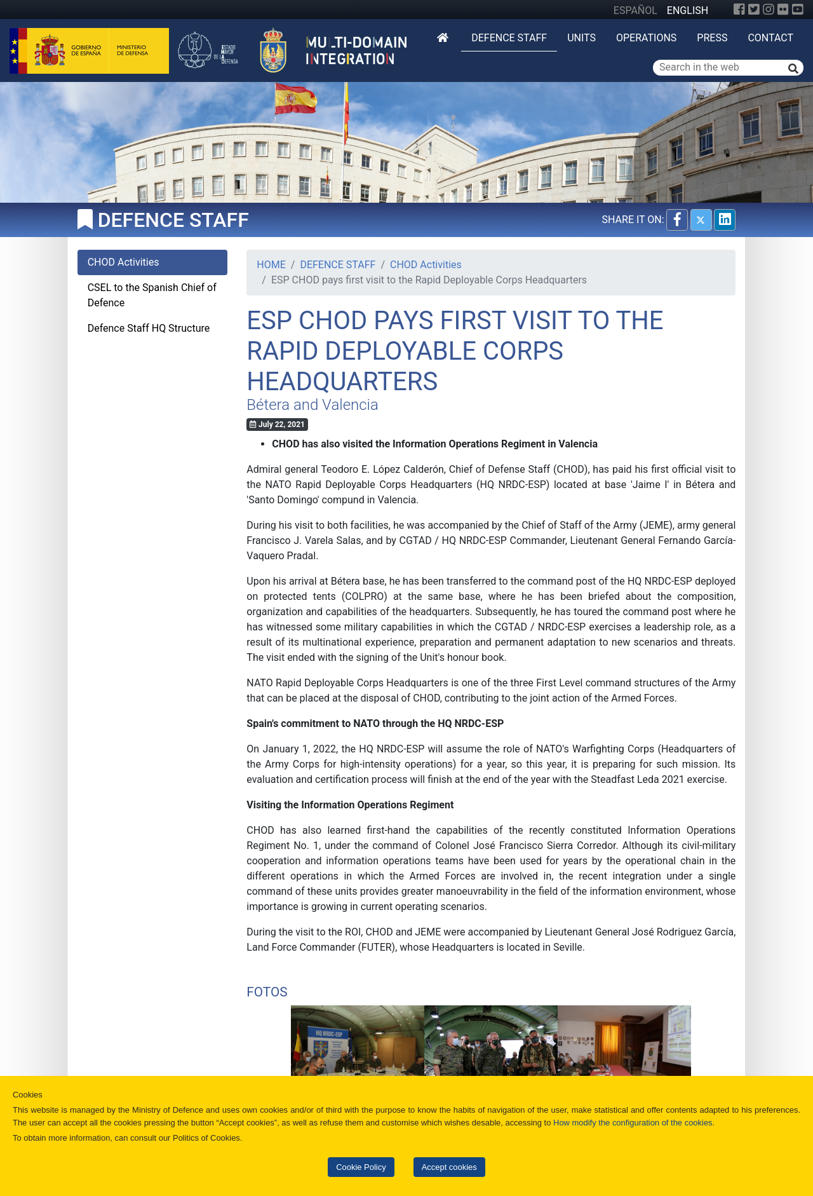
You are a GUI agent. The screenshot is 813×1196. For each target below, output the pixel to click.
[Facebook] (739, 9)
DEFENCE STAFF (509, 38)
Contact (770, 38)
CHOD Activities (426, 265)
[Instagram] (768, 9)
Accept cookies (449, 1167)
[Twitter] (754, 9)
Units (581, 38)
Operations (646, 38)
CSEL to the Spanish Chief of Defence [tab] (152, 295)
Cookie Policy (361, 1167)
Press (712, 38)
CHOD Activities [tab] (123, 262)
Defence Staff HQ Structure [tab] (149, 328)
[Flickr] (783, 9)
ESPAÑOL (635, 10)
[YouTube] (797, 9)
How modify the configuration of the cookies (633, 1122)
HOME (271, 265)
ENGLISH (687, 10)
